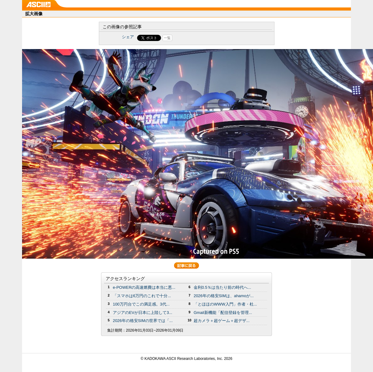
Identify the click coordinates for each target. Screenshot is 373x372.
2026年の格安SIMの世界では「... (143, 320)
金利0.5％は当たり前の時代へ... (222, 287)
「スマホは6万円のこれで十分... (142, 295)
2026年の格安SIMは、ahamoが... (224, 295)
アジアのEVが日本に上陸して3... (142, 312)
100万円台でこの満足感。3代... (141, 304)
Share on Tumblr (209, 38)
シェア (128, 36)
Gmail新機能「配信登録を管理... (223, 312)
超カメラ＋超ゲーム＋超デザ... (222, 320)
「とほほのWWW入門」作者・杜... (225, 304)
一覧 (167, 38)
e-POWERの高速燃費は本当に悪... (144, 287)
